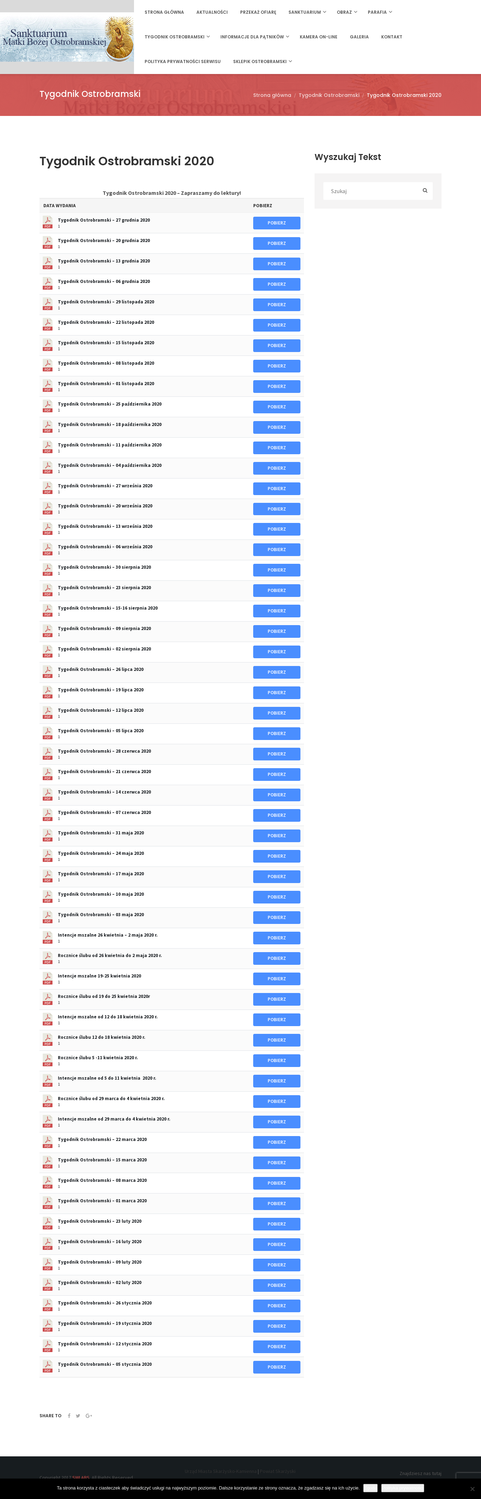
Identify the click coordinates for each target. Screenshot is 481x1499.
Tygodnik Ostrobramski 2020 (404, 95)
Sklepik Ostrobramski (260, 61)
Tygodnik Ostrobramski (175, 37)
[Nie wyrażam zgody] (472, 1488)
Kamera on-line (318, 37)
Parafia (377, 12)
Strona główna (164, 12)
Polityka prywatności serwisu (183, 61)
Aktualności (212, 12)
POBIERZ (277, 223)
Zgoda (370, 1488)
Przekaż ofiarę (258, 12)
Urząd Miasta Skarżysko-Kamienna (221, 1471)
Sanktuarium (304, 12)
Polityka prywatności (403, 1488)
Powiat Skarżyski (278, 1471)
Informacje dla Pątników (252, 37)
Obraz (344, 12)
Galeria (359, 37)
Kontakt (391, 37)
